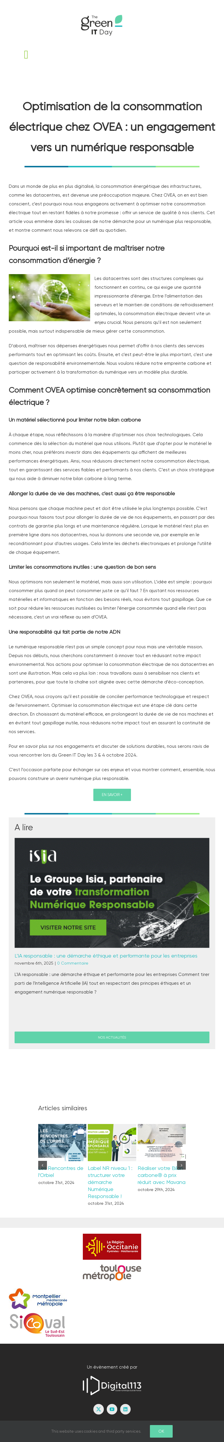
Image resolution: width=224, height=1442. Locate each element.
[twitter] (98, 1409)
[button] (42, 1165)
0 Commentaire (72, 963)
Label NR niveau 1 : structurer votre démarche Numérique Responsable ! (110, 1182)
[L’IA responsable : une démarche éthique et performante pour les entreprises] (112, 893)
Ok (161, 1431)
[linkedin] (125, 1409)
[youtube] (112, 1409)
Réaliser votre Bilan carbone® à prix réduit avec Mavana (162, 1175)
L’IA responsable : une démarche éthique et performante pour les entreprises (106, 956)
